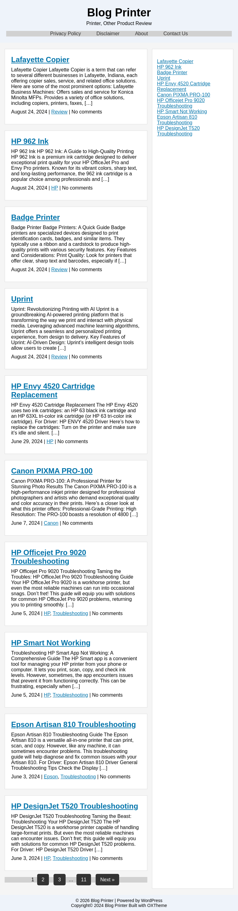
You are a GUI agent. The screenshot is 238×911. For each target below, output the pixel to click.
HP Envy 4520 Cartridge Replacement (53, 390)
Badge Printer (35, 217)
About (141, 33)
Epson (51, 776)
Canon (51, 523)
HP (54, 187)
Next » (107, 879)
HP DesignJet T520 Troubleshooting (74, 806)
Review (59, 111)
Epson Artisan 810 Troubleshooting (73, 724)
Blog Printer (119, 12)
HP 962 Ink (30, 141)
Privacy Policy (65, 33)
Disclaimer (107, 33)
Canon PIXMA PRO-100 (52, 471)
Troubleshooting (70, 613)
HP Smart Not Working (50, 643)
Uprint (22, 299)
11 (84, 879)
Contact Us (175, 33)
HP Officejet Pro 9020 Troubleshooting (48, 556)
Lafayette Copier (40, 59)
